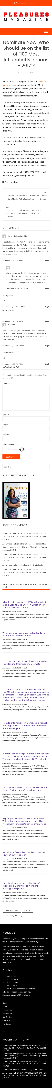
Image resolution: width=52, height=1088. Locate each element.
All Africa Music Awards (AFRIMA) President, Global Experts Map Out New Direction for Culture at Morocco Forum (24, 605)
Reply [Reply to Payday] (47, 346)
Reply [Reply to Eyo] (47, 288)
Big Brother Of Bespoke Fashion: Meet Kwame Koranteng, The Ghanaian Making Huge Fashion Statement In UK (24, 547)
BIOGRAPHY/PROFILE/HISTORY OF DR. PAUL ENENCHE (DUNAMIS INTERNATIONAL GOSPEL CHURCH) (24, 536)
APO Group (18, 916)
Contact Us (6, 1020)
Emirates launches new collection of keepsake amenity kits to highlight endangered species (21, 886)
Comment (6, 383)
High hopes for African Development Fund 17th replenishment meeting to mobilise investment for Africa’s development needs (25, 821)
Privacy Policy (7, 1010)
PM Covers (6, 1024)
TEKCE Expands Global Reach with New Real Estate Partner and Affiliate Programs (24, 789)
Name (5, 415)
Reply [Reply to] (47, 307)
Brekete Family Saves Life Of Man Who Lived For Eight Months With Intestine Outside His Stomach (26, 195)
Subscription (7, 1013)
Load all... (27, 910)
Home (4, 1003)
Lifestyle (16, 182)
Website (5, 434)
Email (5, 425)
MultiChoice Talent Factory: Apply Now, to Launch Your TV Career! (23, 853)
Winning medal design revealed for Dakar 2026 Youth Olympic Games (24, 634)
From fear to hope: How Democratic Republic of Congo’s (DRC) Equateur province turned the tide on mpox (25, 725)
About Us (6, 1006)
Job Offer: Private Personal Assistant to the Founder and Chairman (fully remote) (24, 662)
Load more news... (12, 910)
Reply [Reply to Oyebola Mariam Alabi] (47, 260)
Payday (11, 324)
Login (4, 1031)
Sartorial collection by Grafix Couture (29, 565)
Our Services (7, 1017)
